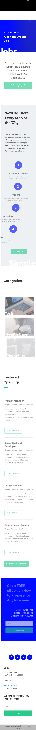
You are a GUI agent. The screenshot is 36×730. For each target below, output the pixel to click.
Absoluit (18, 726)
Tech (10, 313)
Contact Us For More (16, 563)
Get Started (18, 250)
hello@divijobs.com (11, 685)
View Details (14, 431)
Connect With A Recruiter (18, 84)
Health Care (18, 334)
